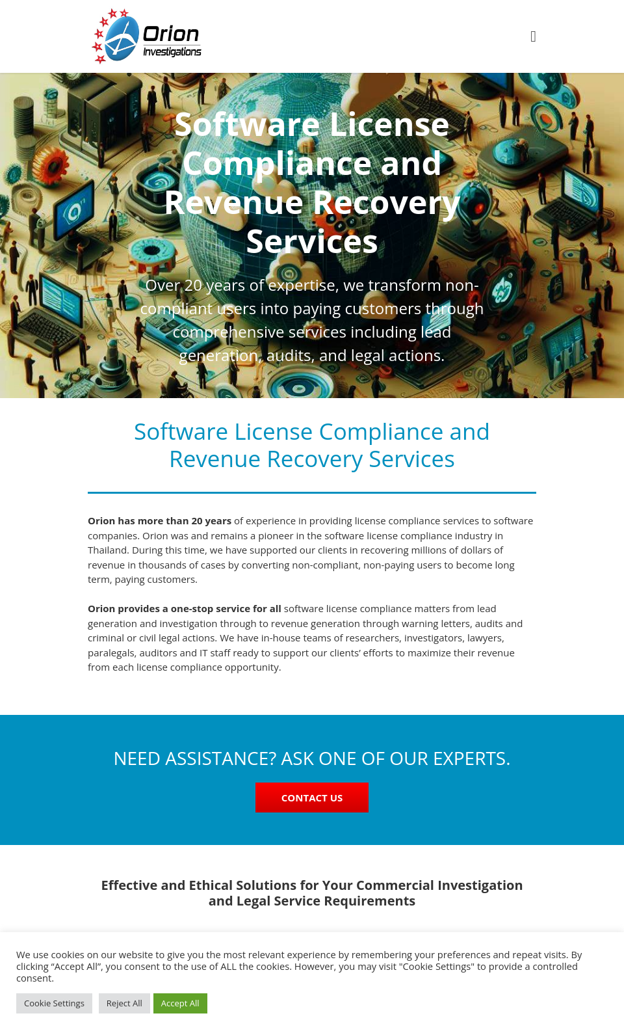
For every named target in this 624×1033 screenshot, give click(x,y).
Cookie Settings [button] (54, 1003)
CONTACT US (312, 797)
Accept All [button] (180, 1003)
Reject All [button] (124, 1003)
